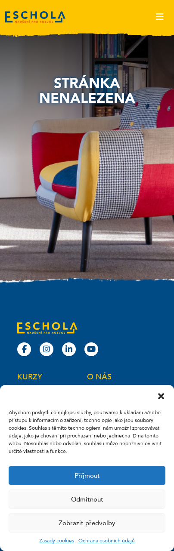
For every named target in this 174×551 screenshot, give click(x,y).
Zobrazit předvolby (87, 523)
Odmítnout (87, 499)
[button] (161, 395)
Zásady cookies (56, 540)
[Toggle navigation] (160, 17)
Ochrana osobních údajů (106, 540)
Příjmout (87, 475)
